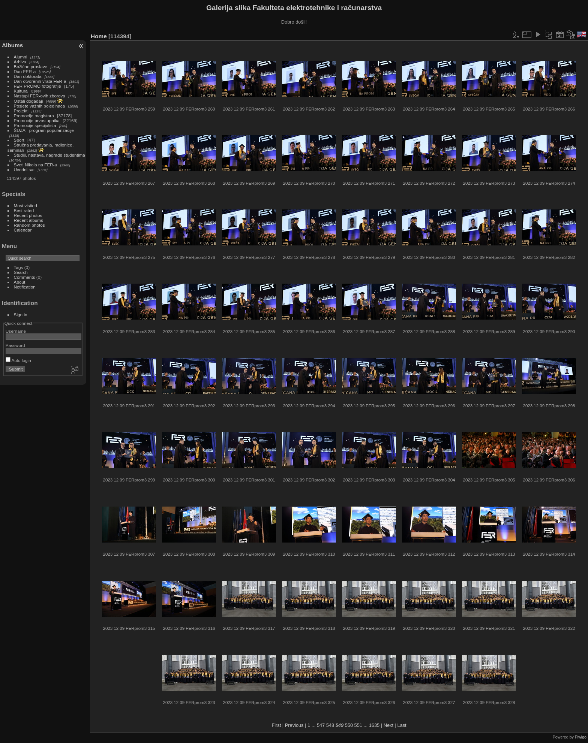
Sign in (20, 314)
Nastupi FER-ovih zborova (39, 95)
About (20, 282)
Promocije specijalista (35, 125)
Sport (19, 140)
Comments (24, 277)
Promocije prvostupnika (37, 120)
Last (401, 725)
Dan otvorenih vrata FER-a (40, 81)
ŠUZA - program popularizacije (44, 130)
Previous (294, 725)
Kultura (21, 90)
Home (99, 36)
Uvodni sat (24, 169)
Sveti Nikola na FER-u (35, 164)
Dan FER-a (25, 71)
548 (330, 725)
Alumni (20, 56)
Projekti (21, 110)
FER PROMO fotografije (37, 86)
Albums (12, 45)
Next (388, 725)
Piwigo (580, 737)
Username (16, 331)
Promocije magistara (34, 115)
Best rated (24, 210)
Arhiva (20, 61)
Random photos (29, 225)
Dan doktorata (28, 76)
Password (15, 345)
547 (321, 725)
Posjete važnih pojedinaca (39, 105)
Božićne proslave (31, 66)
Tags (18, 267)
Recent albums (28, 220)
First (276, 725)
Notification (25, 286)
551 (358, 725)
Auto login (18, 360)
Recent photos (28, 215)
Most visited (25, 205)
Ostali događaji (28, 101)
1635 (374, 725)
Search (21, 272)
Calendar (23, 229)
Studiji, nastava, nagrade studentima (49, 154)
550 (349, 725)
